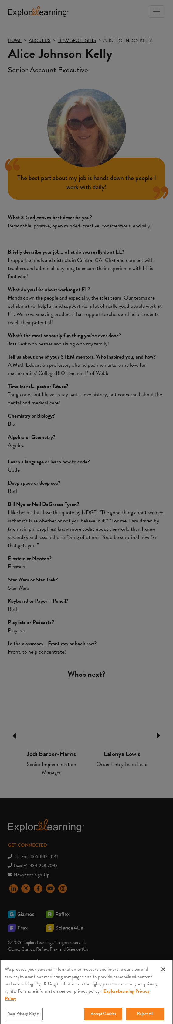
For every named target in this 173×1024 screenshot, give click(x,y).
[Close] (163, 975)
